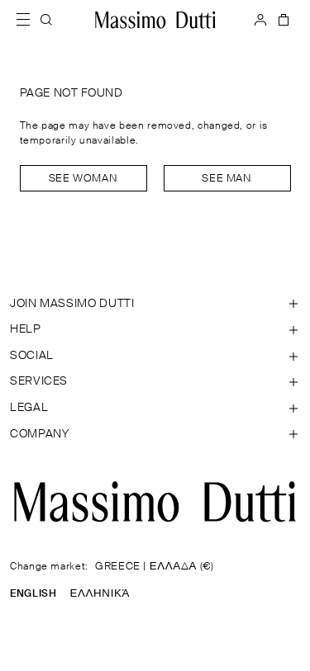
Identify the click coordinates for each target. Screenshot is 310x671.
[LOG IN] (260, 20)
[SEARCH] (46, 20)
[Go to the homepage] (155, 501)
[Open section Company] (155, 435)
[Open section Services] (155, 382)
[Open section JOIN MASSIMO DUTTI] (155, 304)
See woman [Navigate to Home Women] (83, 178)
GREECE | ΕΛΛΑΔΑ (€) (154, 566)
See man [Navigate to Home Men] (226, 178)
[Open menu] (28, 20)
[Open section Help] (155, 330)
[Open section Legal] (155, 408)
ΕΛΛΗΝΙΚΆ (99, 593)
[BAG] (281, 20)
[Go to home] (155, 20)
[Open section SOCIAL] (155, 356)
